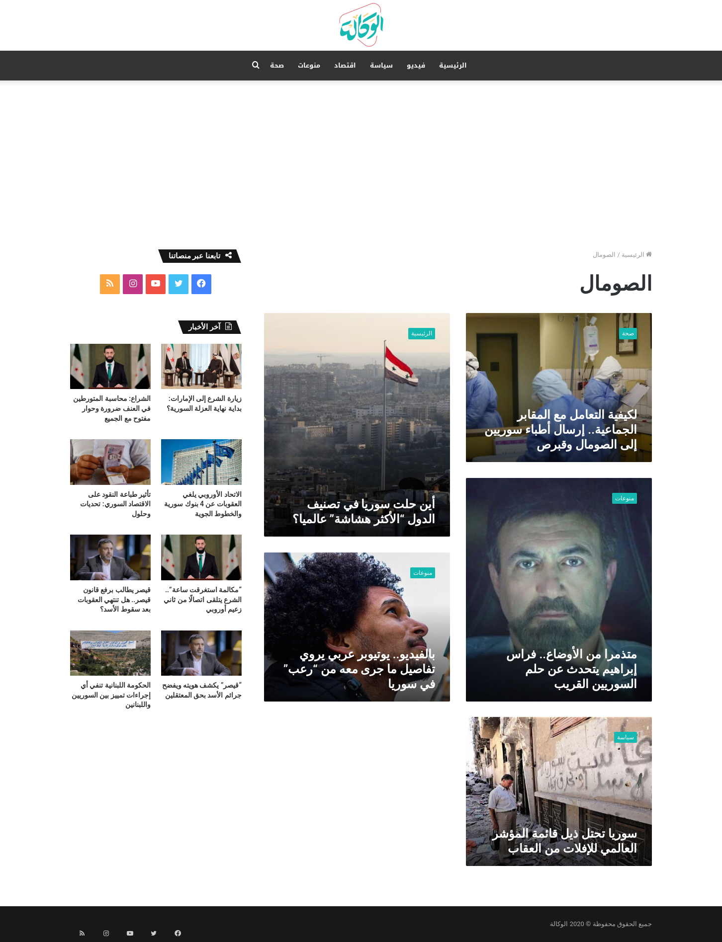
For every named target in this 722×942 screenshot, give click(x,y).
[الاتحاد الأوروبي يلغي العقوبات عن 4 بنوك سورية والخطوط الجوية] (201, 461)
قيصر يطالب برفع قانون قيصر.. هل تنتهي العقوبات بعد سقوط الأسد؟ (114, 599)
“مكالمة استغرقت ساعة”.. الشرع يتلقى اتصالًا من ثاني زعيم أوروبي (203, 599)
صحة (277, 65)
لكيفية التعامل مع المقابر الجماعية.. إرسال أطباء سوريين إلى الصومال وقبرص (560, 430)
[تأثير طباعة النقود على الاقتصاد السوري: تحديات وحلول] (110, 461)
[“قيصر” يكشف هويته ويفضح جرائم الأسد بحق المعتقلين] (201, 653)
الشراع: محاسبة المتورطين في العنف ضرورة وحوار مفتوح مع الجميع (112, 408)
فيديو (416, 65)
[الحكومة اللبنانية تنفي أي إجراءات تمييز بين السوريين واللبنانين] (110, 653)
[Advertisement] (361, 165)
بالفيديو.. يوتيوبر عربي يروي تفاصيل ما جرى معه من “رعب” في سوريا (359, 669)
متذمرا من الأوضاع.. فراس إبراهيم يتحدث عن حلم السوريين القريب (571, 669)
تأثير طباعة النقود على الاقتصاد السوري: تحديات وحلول (115, 504)
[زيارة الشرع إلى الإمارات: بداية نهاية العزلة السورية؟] (201, 366)
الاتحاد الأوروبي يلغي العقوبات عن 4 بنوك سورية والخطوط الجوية (203, 504)
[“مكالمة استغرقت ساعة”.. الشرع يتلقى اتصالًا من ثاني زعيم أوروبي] (201, 557)
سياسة (381, 65)
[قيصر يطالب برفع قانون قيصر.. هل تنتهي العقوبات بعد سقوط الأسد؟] (110, 557)
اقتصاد (345, 65)
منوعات (309, 65)
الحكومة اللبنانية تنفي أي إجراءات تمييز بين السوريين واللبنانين (111, 694)
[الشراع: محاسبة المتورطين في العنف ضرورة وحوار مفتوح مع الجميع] (110, 366)
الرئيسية (453, 65)
